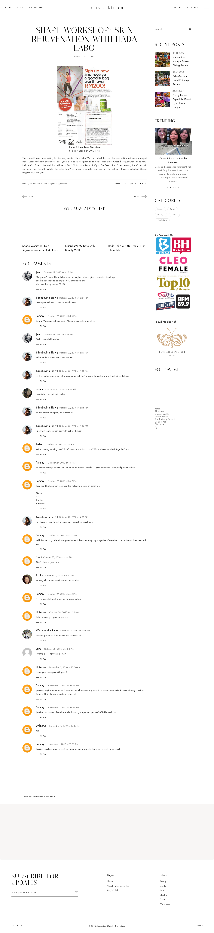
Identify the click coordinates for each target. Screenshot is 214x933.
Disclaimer (160, 424)
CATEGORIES (36, 7)
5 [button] (178, 187)
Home (8, 7)
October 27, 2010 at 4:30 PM (62, 535)
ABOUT (178, 7)
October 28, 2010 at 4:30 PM (59, 649)
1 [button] (167, 187)
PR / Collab (113, 890)
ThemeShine (120, 926)
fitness (77, 56)
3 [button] (173, 187)
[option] (173, 155)
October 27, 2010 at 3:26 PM (58, 272)
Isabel (39, 444)
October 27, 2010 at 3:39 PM (58, 334)
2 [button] (170, 187)
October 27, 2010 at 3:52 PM (62, 481)
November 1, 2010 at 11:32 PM (63, 744)
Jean (38, 272)
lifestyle (161, 214)
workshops (165, 903)
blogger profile (162, 414)
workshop (62, 183)
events (163, 886)
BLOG (20, 7)
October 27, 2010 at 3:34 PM (73, 297)
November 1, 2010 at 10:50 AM (65, 667)
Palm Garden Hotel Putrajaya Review (181, 80)
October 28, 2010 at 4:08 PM (75, 630)
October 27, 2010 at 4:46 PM (57, 557)
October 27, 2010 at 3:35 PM (62, 316)
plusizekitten (107, 7)
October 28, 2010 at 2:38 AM (64, 612)
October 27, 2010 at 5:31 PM (59, 575)
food (172, 209)
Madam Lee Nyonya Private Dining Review (181, 61)
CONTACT (193, 7)
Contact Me (160, 421)
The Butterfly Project (165, 419)
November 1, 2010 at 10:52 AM (63, 685)
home (157, 408)
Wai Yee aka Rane (47, 630)
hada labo (35, 183)
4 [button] (176, 187)
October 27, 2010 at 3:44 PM (61, 389)
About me (159, 411)
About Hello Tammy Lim (118, 886)
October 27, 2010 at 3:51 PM (60, 444)
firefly (39, 575)
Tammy (40, 316)
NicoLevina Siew (46, 298)
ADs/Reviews (161, 416)
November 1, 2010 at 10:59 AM (63, 707)
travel (174, 214)
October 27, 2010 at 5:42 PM (62, 594)
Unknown (41, 612)
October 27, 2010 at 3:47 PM (73, 426)
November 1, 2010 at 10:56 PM (64, 726)
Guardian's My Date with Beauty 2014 (80, 248)
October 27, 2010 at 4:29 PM (73, 517)
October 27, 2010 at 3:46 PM (73, 407)
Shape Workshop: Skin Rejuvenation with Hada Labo (40, 248)
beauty (160, 209)
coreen (40, 389)
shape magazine (48, 183)
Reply (43, 289)
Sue (38, 557)
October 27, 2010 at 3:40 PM (73, 352)
